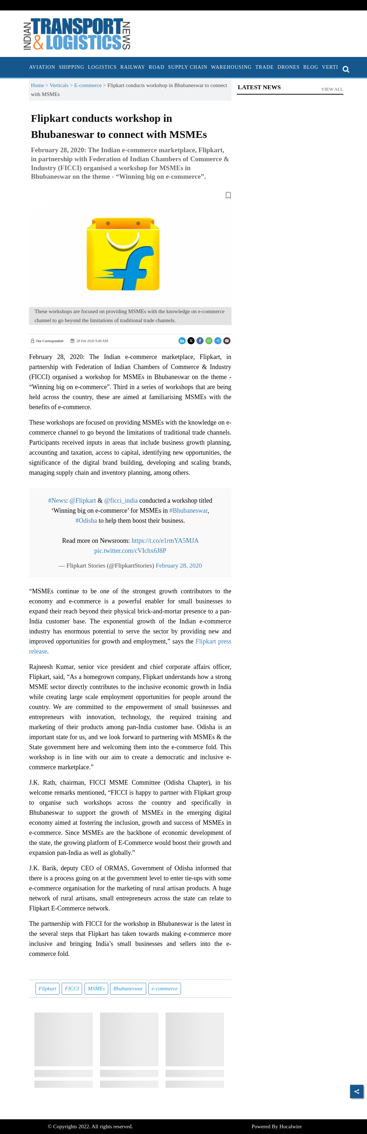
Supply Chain (188, 67)
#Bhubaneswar (189, 510)
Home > (40, 85)
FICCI (72, 988)
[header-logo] (77, 33)
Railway (132, 67)
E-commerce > (91, 85)
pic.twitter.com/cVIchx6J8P (130, 550)
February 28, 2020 (179, 565)
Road (157, 67)
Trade (264, 67)
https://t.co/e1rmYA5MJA (165, 540)
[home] (25, 67)
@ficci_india (121, 500)
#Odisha (86, 520)
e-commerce (165, 988)
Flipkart (47, 988)
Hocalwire (291, 1126)
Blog (310, 67)
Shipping (71, 67)
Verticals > (62, 85)
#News (57, 500)
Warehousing (231, 67)
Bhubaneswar (128, 988)
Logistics (102, 67)
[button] (130, 196)
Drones (288, 67)
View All (332, 89)
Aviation (42, 67)
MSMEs (96, 988)
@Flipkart (83, 500)
